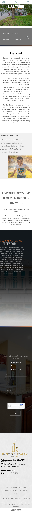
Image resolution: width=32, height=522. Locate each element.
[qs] (20, 33)
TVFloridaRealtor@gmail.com (13, 464)
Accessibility (26, 498)
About (15, 490)
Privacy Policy (15, 498)
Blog (20, 490)
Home (7, 487)
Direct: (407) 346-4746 (10, 466)
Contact (25, 490)
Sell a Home (22, 487)
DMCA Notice (5, 498)
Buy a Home (14, 487)
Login (16, 494)
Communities (7, 490)
